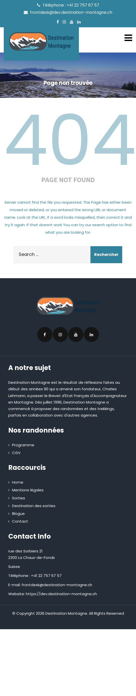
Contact (20, 521)
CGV (16, 452)
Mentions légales (28, 490)
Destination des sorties (33, 505)
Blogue (18, 513)
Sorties (18, 498)
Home (17, 482)
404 (70, 140)
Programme (23, 445)
